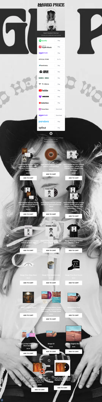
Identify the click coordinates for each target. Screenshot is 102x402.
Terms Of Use (54, 139)
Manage (46, 141)
